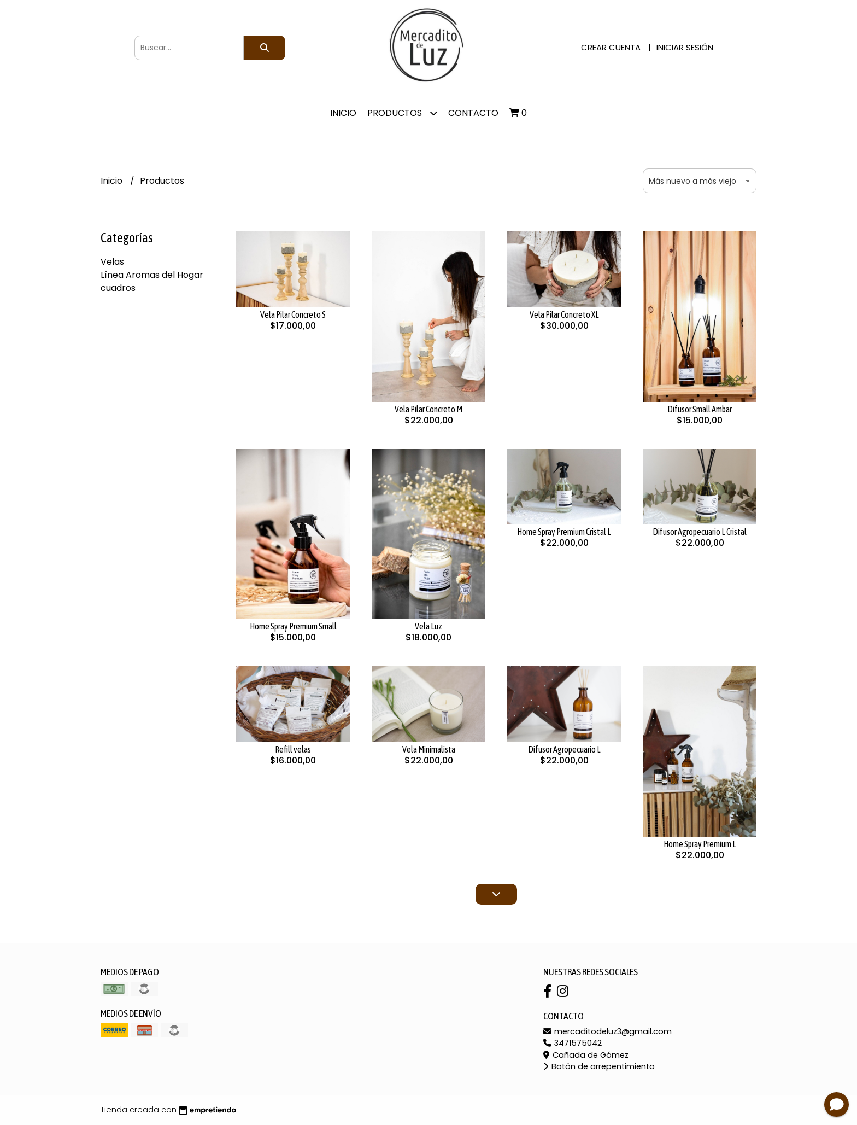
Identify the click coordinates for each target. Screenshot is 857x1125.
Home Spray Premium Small (293, 626)
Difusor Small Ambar (699, 409)
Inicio (343, 113)
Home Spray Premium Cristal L (564, 532)
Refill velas (293, 749)
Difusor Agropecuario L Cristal (700, 532)
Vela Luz (428, 626)
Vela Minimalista (428, 749)
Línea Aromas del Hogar (152, 275)
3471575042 (572, 1042)
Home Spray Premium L (700, 844)
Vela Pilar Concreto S (293, 314)
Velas (112, 261)
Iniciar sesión (684, 47)
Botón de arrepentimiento (599, 1066)
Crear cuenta (611, 47)
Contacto (473, 113)
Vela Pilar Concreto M (428, 409)
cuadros (118, 288)
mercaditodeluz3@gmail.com (607, 1031)
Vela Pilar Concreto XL (564, 314)
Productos (402, 113)
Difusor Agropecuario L (564, 749)
